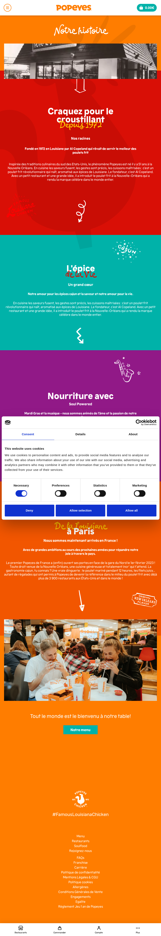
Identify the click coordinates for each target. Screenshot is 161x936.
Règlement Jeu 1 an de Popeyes (80, 906)
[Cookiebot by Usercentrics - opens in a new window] (138, 422)
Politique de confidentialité (80, 872)
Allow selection (80, 510)
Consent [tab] (28, 434)
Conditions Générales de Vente (80, 892)
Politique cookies (80, 882)
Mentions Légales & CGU (80, 877)
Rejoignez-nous (80, 851)
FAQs (80, 857)
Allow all (131, 510)
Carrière (80, 867)
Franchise (80, 862)
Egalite (80, 901)
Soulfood (80, 846)
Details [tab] (81, 434)
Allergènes (80, 887)
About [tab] (133, 434)
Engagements (81, 897)
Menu (81, 836)
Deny (29, 510)
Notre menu (80, 729)
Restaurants (80, 841)
